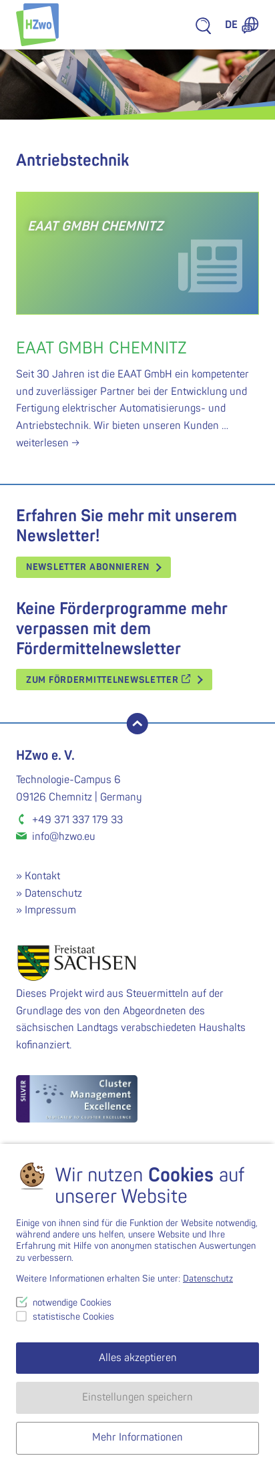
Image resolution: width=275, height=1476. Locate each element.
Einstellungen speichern (137, 1397)
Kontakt (42, 876)
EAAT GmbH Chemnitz (101, 348)
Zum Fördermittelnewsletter (108, 680)
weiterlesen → (47, 443)
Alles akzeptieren (138, 1357)
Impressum (50, 910)
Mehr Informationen (137, 1437)
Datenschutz (53, 893)
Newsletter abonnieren (88, 567)
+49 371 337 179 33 (77, 820)
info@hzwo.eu (63, 836)
